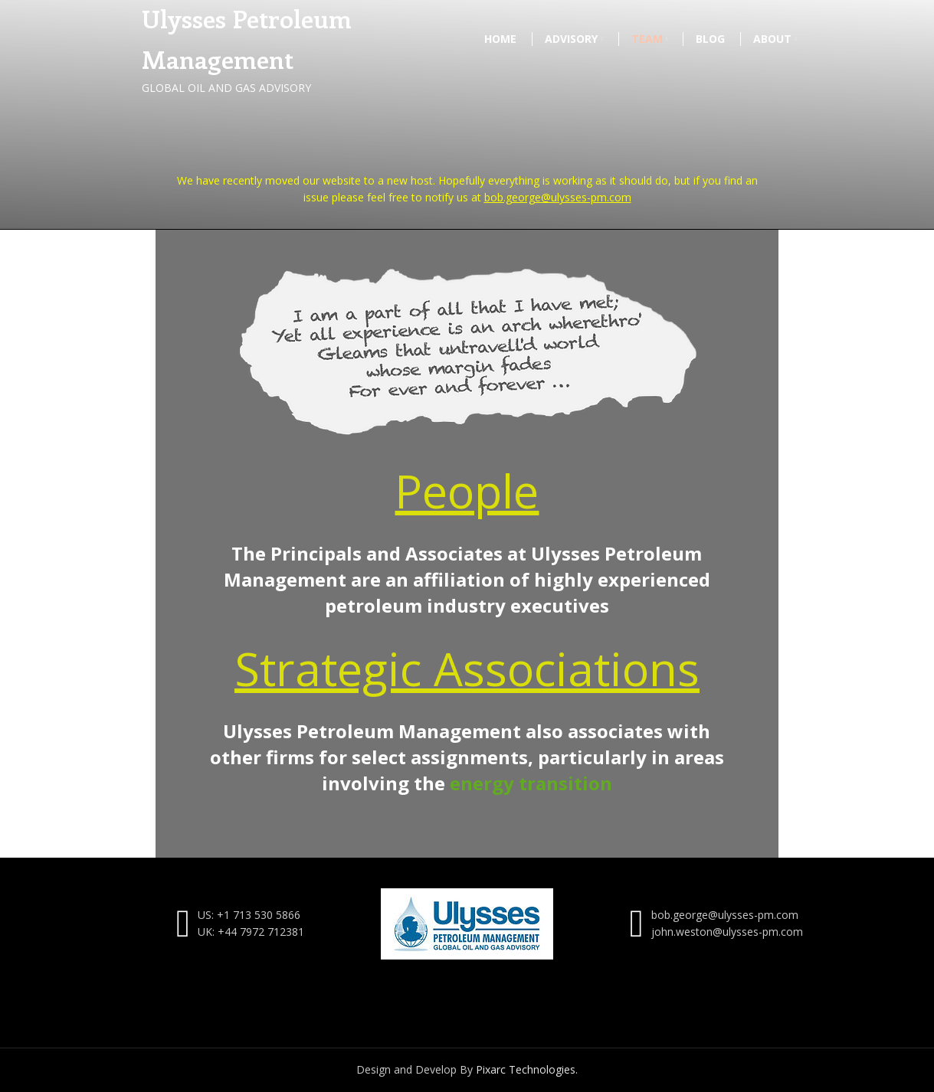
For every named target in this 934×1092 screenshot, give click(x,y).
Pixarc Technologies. (527, 1069)
